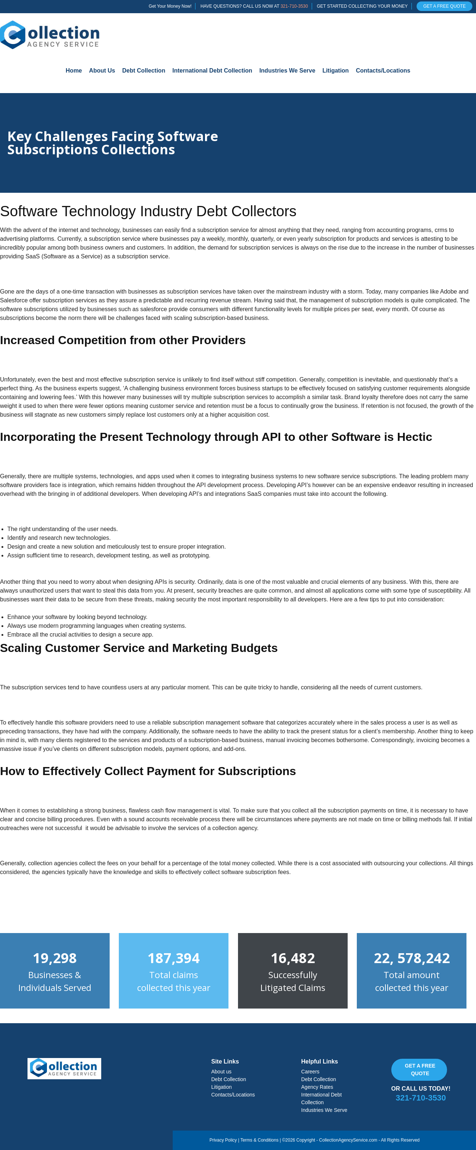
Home (74, 70)
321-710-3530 (294, 6)
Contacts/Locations (383, 70)
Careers (310, 1072)
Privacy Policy (223, 1140)
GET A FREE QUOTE (444, 6)
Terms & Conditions (259, 1140)
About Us (102, 70)
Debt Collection (143, 70)
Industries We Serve (287, 70)
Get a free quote (420, 1069)
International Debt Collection (212, 70)
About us (221, 1072)
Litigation (335, 70)
